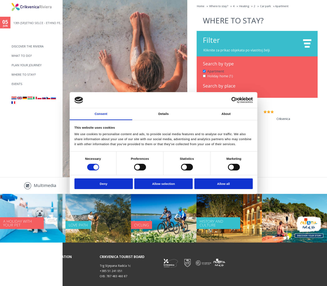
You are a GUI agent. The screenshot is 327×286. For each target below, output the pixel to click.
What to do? (21, 56)
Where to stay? (23, 74)
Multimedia (45, 185)
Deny (103, 184)
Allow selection (163, 184)
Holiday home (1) (219, 76)
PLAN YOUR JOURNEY (26, 65)
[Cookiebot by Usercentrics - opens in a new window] (234, 100)
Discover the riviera (27, 46)
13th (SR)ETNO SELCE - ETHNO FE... (37, 23)
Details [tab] (163, 114)
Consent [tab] (101, 114)
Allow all (223, 184)
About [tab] (226, 114)
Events (16, 84)
